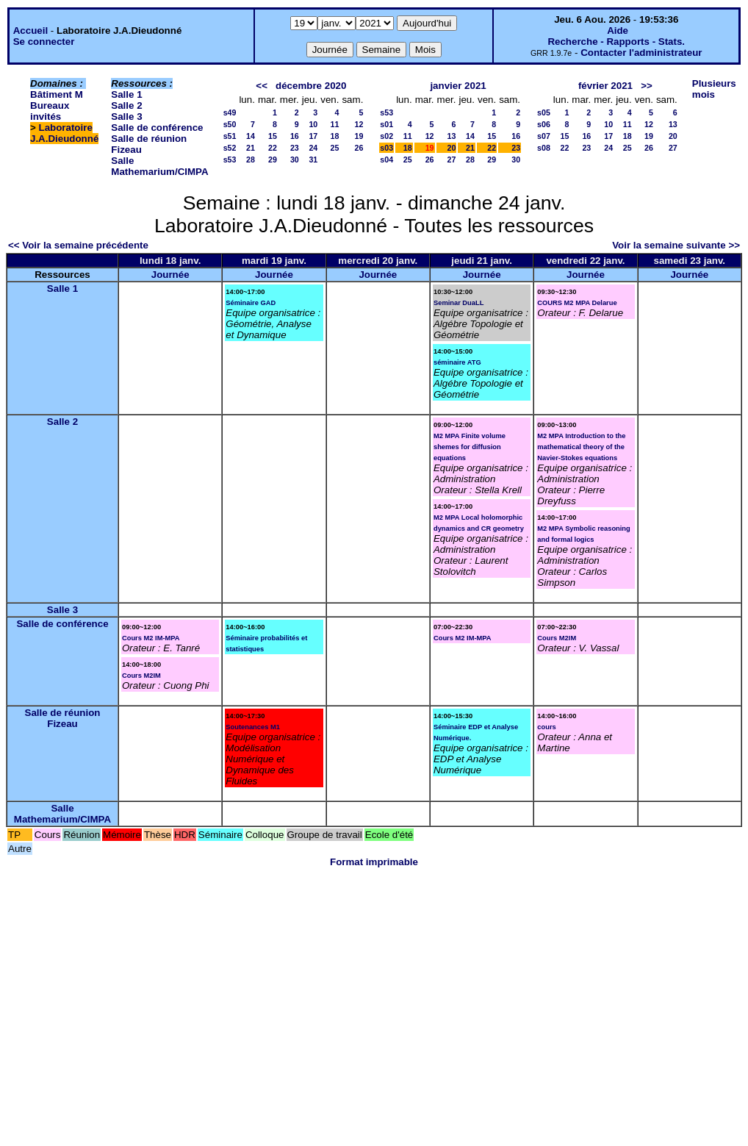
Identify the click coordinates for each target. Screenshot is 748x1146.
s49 (230, 112)
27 (451, 159)
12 (358, 124)
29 (272, 159)
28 (250, 159)
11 (335, 124)
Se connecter (44, 41)
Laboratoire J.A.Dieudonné (64, 133)
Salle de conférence (157, 127)
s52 (230, 147)
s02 (386, 136)
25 (335, 147)
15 (272, 136)
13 (451, 136)
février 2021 (605, 85)
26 (358, 147)
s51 (230, 136)
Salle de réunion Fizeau (63, 718)
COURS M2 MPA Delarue (576, 303)
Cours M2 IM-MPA (151, 638)
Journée (170, 274)
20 (451, 147)
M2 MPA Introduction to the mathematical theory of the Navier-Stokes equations (581, 447)
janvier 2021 (458, 85)
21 (250, 147)
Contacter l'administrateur (641, 52)
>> (646, 85)
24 (313, 147)
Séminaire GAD (251, 303)
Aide (617, 30)
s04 (386, 159)
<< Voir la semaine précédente (78, 245)
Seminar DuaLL (458, 303)
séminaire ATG (457, 362)
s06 (543, 124)
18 (335, 136)
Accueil (30, 30)
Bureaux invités (49, 111)
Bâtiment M (56, 94)
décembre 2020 (311, 85)
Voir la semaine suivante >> (676, 245)
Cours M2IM (141, 675)
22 (272, 147)
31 (313, 159)
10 (313, 124)
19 (358, 136)
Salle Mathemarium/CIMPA (159, 166)
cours (546, 727)
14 (250, 136)
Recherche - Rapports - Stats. (616, 41)
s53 (230, 159)
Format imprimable (374, 861)
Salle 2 (126, 105)
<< (261, 85)
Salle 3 (126, 116)
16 (294, 136)
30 (294, 159)
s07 (543, 136)
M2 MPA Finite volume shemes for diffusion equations (470, 447)
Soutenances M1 (253, 727)
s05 (543, 112)
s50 (230, 124)
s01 (386, 124)
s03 (386, 147)
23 (294, 147)
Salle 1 (126, 94)
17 (313, 136)
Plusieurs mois (714, 89)
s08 (543, 147)
